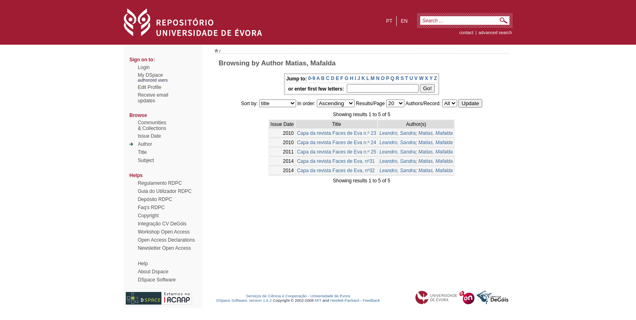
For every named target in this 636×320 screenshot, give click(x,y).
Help (143, 263)
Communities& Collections (152, 125)
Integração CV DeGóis (162, 224)
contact (466, 32)
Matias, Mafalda (435, 133)
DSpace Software (157, 280)
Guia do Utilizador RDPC (165, 191)
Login (144, 67)
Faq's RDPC (151, 207)
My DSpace (150, 75)
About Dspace (153, 272)
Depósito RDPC (155, 199)
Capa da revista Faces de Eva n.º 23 (336, 133)
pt (389, 21)
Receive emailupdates (153, 98)
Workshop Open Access (164, 232)
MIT (318, 300)
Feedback (371, 300)
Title (142, 152)
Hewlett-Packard (344, 300)
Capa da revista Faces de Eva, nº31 (336, 161)
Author (145, 144)
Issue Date (149, 136)
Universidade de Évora (330, 296)
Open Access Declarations (166, 240)
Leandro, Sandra (397, 133)
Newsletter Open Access (164, 248)
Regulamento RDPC (160, 183)
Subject (146, 160)
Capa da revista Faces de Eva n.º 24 (336, 142)
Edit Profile (149, 87)
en (404, 21)
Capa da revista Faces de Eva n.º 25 (336, 152)
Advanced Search (495, 32)
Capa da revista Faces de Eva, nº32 (336, 170)
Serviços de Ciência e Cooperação (276, 296)
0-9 (311, 78)
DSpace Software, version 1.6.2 (244, 300)
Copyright (148, 215)
